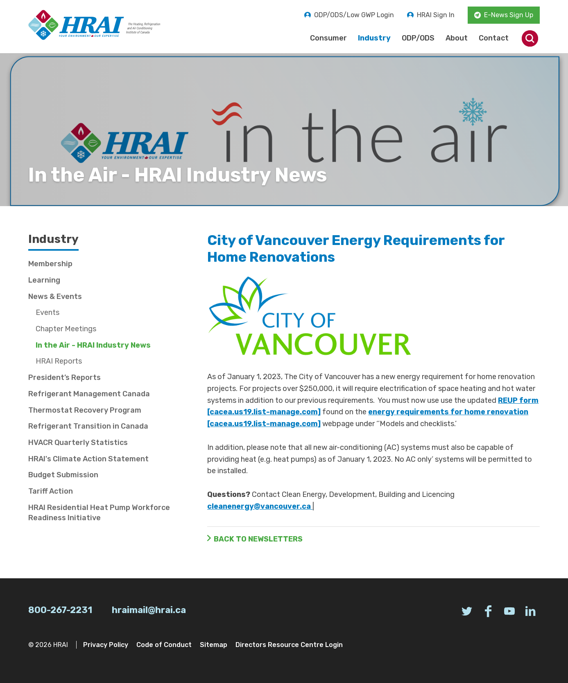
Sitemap (213, 645)
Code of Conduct (164, 645)
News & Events (55, 296)
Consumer (328, 38)
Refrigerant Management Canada (89, 393)
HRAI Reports (59, 361)
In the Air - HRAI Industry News (93, 345)
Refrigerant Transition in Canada (88, 426)
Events (47, 312)
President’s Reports (64, 377)
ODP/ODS (418, 38)
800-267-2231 (60, 610)
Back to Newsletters (258, 539)
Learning (44, 280)
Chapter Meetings (66, 328)
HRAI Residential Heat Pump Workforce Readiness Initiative (99, 512)
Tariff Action (50, 491)
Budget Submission (63, 474)
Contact (494, 38)
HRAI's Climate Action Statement (88, 458)
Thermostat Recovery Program (84, 410)
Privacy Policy (105, 645)
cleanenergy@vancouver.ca (259, 506)
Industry (374, 38)
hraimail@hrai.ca (149, 610)
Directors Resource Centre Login (289, 645)
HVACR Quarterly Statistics (78, 442)
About (457, 38)
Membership (50, 263)
